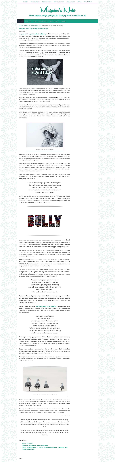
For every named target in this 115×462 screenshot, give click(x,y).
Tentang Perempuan (35, 1)
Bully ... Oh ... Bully (27, 443)
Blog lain (63, 21)
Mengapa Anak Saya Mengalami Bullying (32, 34)
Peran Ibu (25, 1)
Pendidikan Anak (88, 1)
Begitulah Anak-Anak (59, 1)
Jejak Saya (28, 21)
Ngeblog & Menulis (46, 1)
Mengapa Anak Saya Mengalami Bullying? (33, 28)
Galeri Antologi (54, 21)
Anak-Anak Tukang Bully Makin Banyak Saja (35, 445)
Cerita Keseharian (71, 1)
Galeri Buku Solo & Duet (41, 21)
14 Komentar (29, 31)
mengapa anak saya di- (46, 306)
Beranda (20, 21)
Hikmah (79, 1)
